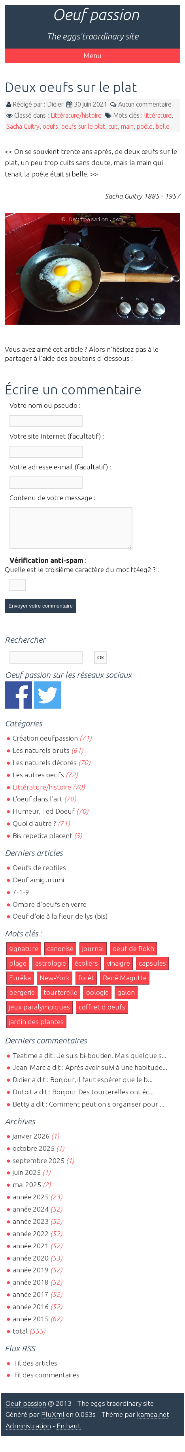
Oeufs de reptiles (39, 874)
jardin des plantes (36, 1028)
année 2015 (31, 1326)
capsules (152, 970)
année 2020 (31, 1265)
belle (163, 126)
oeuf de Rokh (133, 955)
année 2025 (31, 1204)
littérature (158, 115)
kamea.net (153, 1421)
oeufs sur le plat (83, 126)
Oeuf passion (95, 14)
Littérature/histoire (76, 115)
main (127, 126)
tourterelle (60, 999)
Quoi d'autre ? (34, 830)
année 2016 (31, 1313)
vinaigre (118, 970)
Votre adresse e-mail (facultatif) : (60, 467)
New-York (55, 985)
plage (17, 970)
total (21, 1338)
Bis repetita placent (42, 842)
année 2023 (31, 1228)
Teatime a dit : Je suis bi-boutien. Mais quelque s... (89, 1062)
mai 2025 (27, 1191)
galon (126, 999)
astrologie (50, 970)
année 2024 (31, 1216)
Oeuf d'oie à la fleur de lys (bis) (60, 923)
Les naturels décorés (45, 769)
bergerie (22, 999)
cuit (113, 126)
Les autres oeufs (38, 782)
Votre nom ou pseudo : (45, 405)
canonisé (60, 955)
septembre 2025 (38, 1167)
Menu (92, 55)
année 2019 (31, 1277)
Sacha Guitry (23, 126)
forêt (86, 985)
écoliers (86, 970)
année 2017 (31, 1301)
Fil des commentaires (46, 1382)
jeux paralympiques (39, 1014)
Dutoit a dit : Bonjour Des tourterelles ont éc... (83, 1099)
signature (23, 955)
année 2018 (31, 1289)
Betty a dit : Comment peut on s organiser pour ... (88, 1111)
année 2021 (31, 1253)
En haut (69, 1433)
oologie (97, 999)
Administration (28, 1433)
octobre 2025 (34, 1155)
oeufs (50, 126)
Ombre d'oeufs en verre (50, 911)
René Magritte (125, 985)
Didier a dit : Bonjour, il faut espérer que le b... (83, 1086)
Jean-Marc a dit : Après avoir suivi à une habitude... (90, 1074)
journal (93, 955)
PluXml (52, 1421)
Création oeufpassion (45, 745)
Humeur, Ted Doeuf (44, 818)
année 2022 (31, 1240)
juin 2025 (27, 1179)
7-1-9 (21, 899)
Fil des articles (35, 1370)
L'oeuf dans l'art (37, 806)
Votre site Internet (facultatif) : (56, 436)
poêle (145, 126)
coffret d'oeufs (102, 1014)
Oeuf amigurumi (38, 887)
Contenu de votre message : (52, 497)
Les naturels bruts (41, 757)
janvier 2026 (31, 1143)
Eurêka (20, 985)
